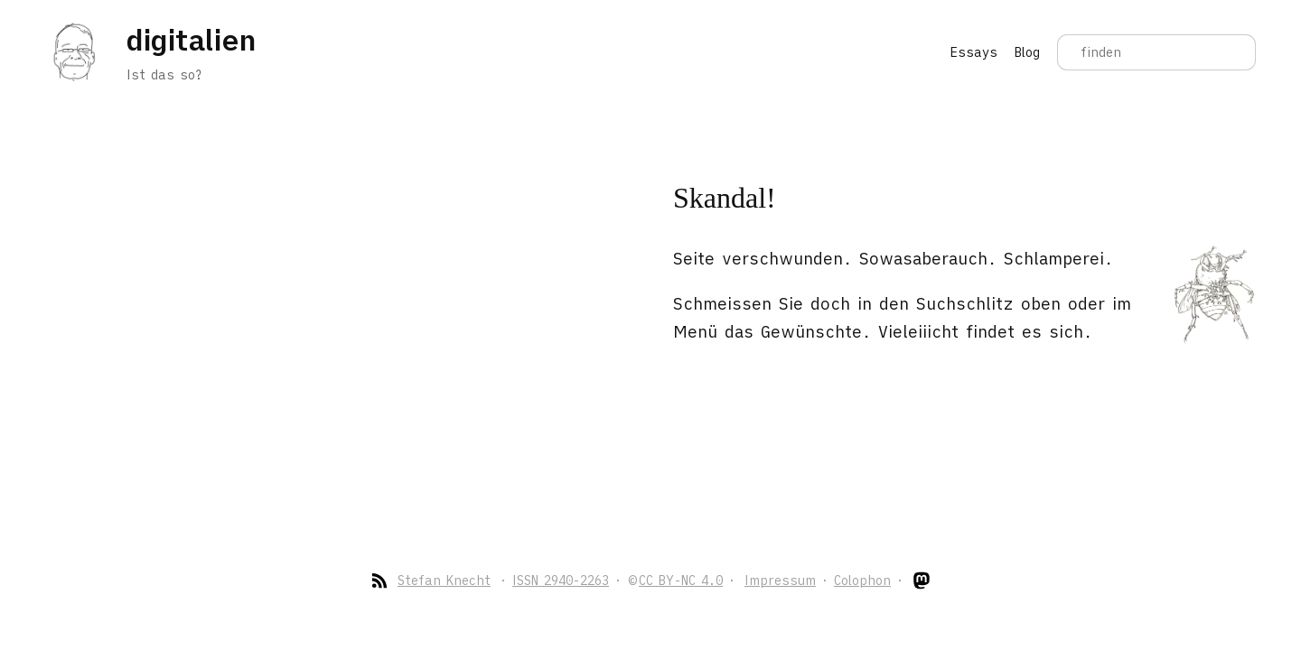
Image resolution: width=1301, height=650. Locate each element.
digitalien (190, 40)
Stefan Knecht (444, 580)
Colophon (862, 580)
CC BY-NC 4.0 (681, 580)
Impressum (780, 580)
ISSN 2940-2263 (560, 580)
